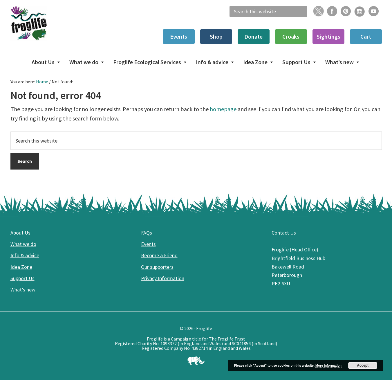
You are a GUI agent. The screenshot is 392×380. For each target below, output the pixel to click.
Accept (362, 365)
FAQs (146, 232)
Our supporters (157, 267)
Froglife (53, 23)
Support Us (22, 278)
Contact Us (284, 232)
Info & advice (24, 255)
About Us (20, 232)
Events (148, 244)
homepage (223, 109)
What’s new (22, 289)
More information (328, 365)
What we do (23, 244)
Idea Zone (21, 267)
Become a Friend (159, 255)
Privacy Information (162, 278)
